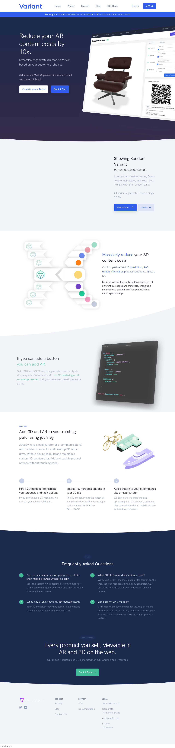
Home (57, 5)
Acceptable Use (110, 718)
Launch (85, 5)
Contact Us (61, 714)
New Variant (125, 207)
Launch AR (146, 207)
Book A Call (60, 89)
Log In (135, 5)
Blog (98, 5)
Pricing (71, 5)
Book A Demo (87, 672)
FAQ (80, 703)
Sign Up (150, 5)
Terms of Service (111, 703)
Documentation (86, 708)
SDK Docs (112, 5)
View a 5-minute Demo (33, 89)
